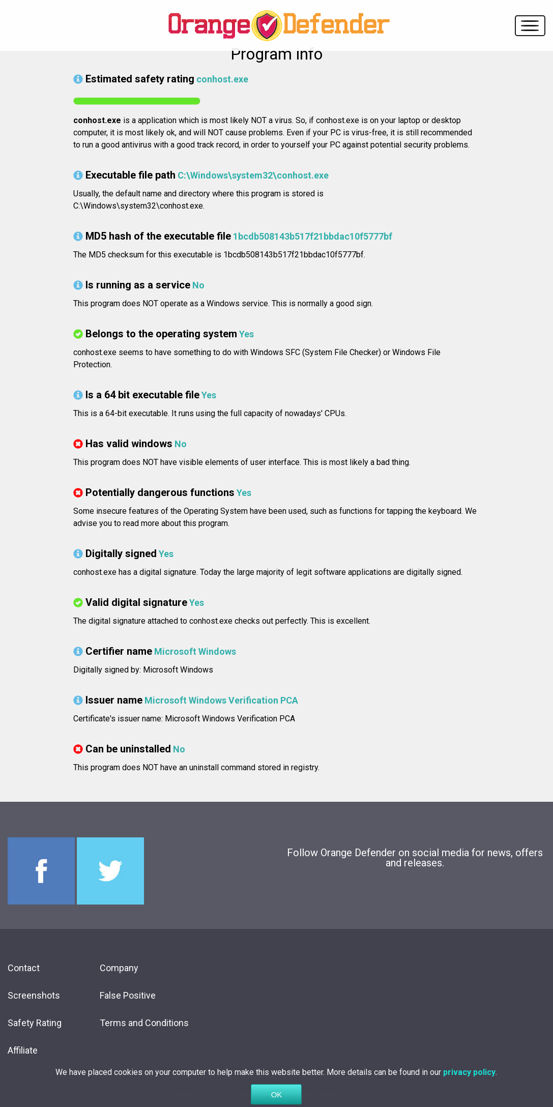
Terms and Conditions (144, 1022)
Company (119, 968)
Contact (24, 968)
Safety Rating (35, 1022)
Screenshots (34, 995)
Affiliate (23, 1050)
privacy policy (469, 1084)
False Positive (128, 995)
